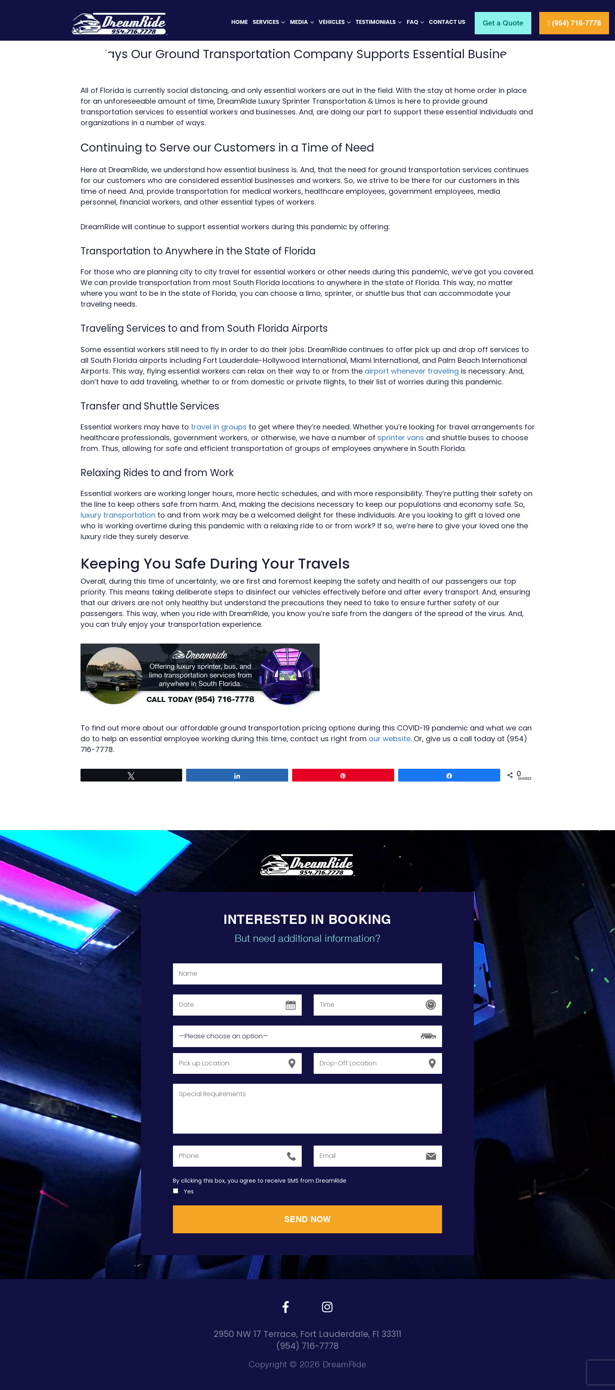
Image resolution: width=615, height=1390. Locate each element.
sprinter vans (400, 438)
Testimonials (376, 22)
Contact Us (447, 22)
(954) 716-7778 (574, 23)
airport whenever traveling (412, 371)
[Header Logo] (92, 24)
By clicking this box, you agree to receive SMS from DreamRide (259, 1181)
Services (266, 22)
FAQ (412, 22)
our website (390, 739)
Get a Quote (503, 23)
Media (299, 22)
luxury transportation (118, 515)
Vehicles (332, 22)
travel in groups (219, 427)
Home (239, 22)
